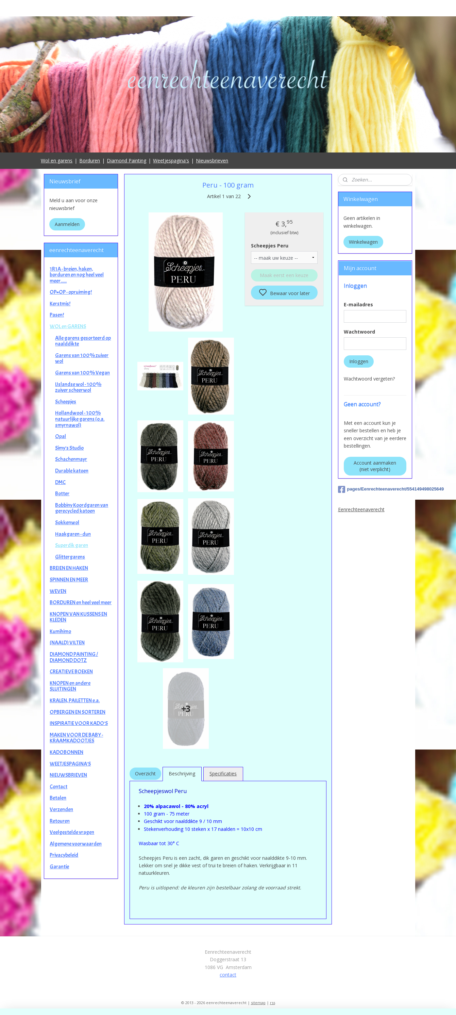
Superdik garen (71, 545)
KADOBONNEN (66, 752)
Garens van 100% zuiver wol (81, 358)
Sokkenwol (67, 522)
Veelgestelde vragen (72, 832)
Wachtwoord (359, 331)
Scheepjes (65, 401)
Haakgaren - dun (73, 534)
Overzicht (145, 773)
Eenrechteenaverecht (361, 509)
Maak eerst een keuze (284, 275)
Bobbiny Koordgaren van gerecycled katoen (81, 508)
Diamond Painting (126, 160)
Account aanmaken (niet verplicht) (375, 466)
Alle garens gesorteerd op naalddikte (83, 341)
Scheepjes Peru (269, 245)
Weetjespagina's (171, 160)
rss (272, 1002)
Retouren (60, 821)
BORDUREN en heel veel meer (81, 602)
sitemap (258, 1002)
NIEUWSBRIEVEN (68, 775)
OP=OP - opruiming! (71, 292)
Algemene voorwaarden (76, 843)
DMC (60, 482)
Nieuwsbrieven (212, 160)
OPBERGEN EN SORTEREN (77, 712)
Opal (60, 436)
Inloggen (358, 361)
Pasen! (57, 314)
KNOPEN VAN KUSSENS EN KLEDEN (78, 617)
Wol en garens (56, 160)
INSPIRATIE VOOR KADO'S (79, 723)
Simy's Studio (69, 448)
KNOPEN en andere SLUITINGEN (70, 686)
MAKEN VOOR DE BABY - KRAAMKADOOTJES (76, 737)
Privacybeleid (64, 855)
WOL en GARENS (68, 326)
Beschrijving (182, 773)
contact (228, 974)
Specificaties (223, 773)
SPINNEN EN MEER (69, 579)
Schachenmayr (71, 459)
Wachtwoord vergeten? (369, 378)
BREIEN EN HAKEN (69, 568)
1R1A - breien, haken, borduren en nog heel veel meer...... (77, 274)
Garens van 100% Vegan (82, 372)
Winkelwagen (363, 242)
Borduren (89, 160)
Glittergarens (70, 556)
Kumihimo (60, 631)
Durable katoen (71, 470)
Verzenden (61, 809)
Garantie (59, 866)
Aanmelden (67, 224)
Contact (58, 786)
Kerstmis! (60, 303)
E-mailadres (358, 304)
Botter (62, 493)
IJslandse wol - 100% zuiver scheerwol (78, 387)
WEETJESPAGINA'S (70, 763)
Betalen (58, 797)
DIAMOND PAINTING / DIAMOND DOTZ (74, 657)
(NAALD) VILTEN (67, 642)
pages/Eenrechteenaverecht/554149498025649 (375, 489)
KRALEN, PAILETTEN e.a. (75, 700)
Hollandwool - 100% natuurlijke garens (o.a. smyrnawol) (79, 418)
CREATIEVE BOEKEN (71, 671)
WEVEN (58, 591)
